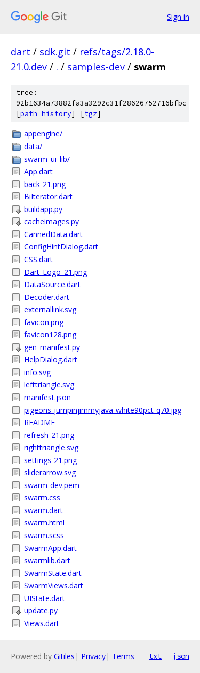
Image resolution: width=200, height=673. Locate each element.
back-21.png (45, 184)
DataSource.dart (52, 284)
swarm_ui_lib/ (47, 159)
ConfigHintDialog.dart (61, 246)
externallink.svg (50, 309)
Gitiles (64, 656)
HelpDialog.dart (50, 359)
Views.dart (41, 623)
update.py (41, 610)
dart (20, 51)
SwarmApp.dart (50, 548)
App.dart (38, 171)
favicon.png (43, 322)
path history (45, 113)
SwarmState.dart (53, 573)
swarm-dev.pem (51, 485)
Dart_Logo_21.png (55, 272)
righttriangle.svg (51, 447)
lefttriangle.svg (49, 384)
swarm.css (42, 497)
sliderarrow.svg (50, 472)
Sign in (178, 17)
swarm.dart (43, 510)
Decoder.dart (46, 297)
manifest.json (47, 397)
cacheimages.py (51, 221)
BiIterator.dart (48, 196)
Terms (123, 656)
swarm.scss (44, 535)
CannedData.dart (53, 234)
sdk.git (54, 51)
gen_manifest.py (52, 347)
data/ (33, 146)
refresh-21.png (49, 435)
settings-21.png (50, 460)
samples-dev (96, 66)
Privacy (93, 656)
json (180, 656)
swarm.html (44, 522)
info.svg (37, 372)
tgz (90, 113)
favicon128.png (50, 334)
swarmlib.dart (47, 560)
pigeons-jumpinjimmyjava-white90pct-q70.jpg (102, 410)
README (39, 422)
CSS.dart (38, 259)
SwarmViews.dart (53, 585)
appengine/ (43, 133)
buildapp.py (43, 209)
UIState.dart (44, 598)
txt (155, 656)
